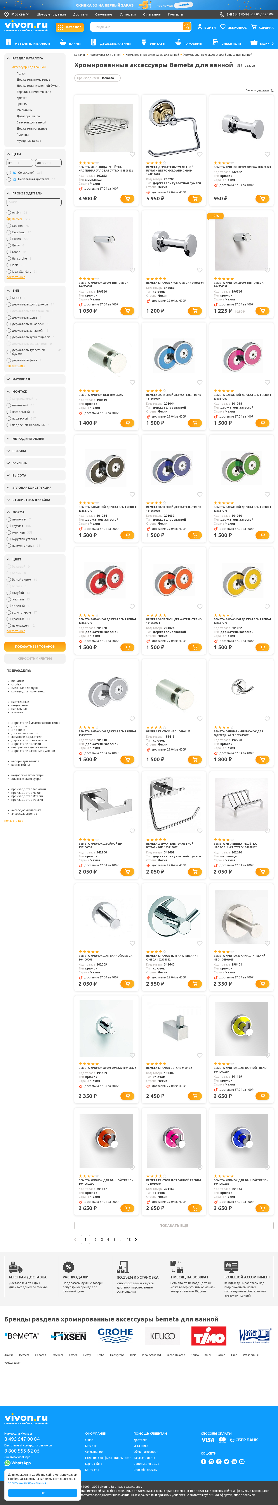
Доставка (80, 14)
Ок (43, 1493)
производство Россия (27, 799)
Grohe (124, 1377)
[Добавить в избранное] (132, 154)
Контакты (175, 14)
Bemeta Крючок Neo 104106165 (171, 741)
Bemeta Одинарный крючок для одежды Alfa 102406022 (242, 743)
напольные (19, 709)
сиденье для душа (24, 688)
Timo (26, 1385)
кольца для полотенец (28, 691)
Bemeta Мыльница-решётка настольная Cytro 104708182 (238, 858)
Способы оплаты (146, 1470)
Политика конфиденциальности (108, 1458)
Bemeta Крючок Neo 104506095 (104, 399)
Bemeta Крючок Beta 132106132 (172, 1083)
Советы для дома (146, 1463)
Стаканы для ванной (31, 122)
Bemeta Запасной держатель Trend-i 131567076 (239, 515)
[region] (34, 243)
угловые (17, 712)
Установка (128, 14)
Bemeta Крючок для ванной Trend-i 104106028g (103, 1200)
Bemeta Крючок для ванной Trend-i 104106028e (238, 1200)
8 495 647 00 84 (23, 1439)
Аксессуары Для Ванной (107, 54)
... (139, 1261)
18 (149, 1261)
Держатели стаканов (32, 128)
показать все (16, 277)
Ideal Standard (188, 1377)
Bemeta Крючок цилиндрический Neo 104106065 (241, 972)
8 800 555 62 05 (23, 1451)
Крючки (22, 98)
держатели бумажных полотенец (35, 723)
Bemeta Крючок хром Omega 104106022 (103, 1086)
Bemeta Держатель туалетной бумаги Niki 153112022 (173, 858)
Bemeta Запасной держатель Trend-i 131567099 (171, 401)
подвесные (19, 705)
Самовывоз (104, 14)
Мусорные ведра (29, 140)
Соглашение (94, 1451)
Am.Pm (10, 1377)
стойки (16, 684)
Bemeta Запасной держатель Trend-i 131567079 (104, 515)
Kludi (260, 1377)
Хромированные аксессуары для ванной (158, 54)
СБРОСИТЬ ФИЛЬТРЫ (35, 658)
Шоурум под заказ (51, 14)
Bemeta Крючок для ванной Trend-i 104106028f (170, 1200)
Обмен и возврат (146, 1451)
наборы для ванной (25, 761)
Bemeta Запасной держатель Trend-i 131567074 (171, 629)
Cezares (49, 1377)
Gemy (107, 1377)
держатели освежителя (29, 740)
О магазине (152, 14)
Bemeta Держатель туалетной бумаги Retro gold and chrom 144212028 (173, 171)
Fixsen (89, 1377)
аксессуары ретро (24, 813)
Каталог (80, 54)
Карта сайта (93, 1463)
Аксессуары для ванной (29, 67)
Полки (21, 73)
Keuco (243, 1377)
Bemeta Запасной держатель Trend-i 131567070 (104, 743)
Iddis (165, 1377)
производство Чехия (26, 792)
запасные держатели (26, 737)
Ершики (22, 104)
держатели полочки (26, 744)
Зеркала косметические (34, 92)
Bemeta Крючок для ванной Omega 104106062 (103, 972)
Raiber (9, 1385)
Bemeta (29, 1377)
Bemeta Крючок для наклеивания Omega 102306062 (172, 972)
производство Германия (28, 789)
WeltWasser (78, 1385)
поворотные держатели (29, 747)
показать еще (173, 1245)
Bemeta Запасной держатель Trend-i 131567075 (104, 629)
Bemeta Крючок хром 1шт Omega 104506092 (242, 287)
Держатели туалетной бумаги (39, 85)
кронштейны (20, 764)
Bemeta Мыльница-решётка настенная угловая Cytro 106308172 (103, 171)
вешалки (17, 681)
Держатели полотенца (33, 79)
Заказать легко (144, 1458)
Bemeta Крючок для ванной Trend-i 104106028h (238, 1086)
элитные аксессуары (26, 778)
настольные (20, 702)
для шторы (19, 726)
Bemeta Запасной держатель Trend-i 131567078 (171, 515)
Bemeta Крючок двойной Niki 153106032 (104, 858)
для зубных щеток (24, 733)
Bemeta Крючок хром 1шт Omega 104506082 (107, 287)
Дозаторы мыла (28, 116)
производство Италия (27, 796)
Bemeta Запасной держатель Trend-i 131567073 (239, 629)
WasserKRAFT (49, 1385)
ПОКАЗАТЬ (35, 646)
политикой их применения (27, 1483)
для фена (18, 730)
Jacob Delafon (219, 1377)
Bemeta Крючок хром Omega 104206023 (238, 169)
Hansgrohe (145, 1377)
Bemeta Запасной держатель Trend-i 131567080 (239, 401)
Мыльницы (25, 110)
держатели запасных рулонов (33, 750)
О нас (89, 1440)
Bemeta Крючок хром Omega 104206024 (170, 287)
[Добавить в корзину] (128, 200)
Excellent (70, 1377)
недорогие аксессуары (27, 775)
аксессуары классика (26, 810)
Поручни (23, 134)
